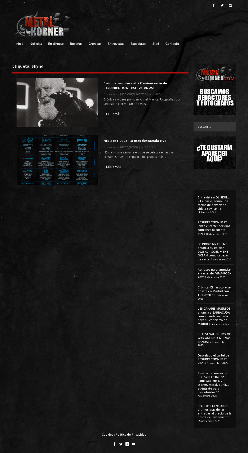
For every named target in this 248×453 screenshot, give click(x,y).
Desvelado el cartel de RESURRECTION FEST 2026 (213, 359)
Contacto (172, 44)
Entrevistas (116, 44)
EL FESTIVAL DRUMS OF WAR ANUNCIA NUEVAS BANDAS (214, 338)
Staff (155, 44)
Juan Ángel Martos (133, 94)
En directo (56, 44)
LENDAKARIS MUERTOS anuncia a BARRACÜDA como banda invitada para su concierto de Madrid (214, 316)
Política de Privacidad (131, 434)
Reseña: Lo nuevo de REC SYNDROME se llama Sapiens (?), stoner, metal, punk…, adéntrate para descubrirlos (213, 382)
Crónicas (95, 44)
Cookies (107, 434)
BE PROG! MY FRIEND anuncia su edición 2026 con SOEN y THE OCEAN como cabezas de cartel (213, 251)
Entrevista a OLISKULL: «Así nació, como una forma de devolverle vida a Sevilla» (214, 203)
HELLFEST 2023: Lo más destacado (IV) (134, 141)
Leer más (113, 114)
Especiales (138, 44)
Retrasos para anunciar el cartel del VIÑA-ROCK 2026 (214, 273)
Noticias (36, 44)
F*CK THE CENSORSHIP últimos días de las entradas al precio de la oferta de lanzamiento (214, 411)
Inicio (19, 44)
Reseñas (76, 44)
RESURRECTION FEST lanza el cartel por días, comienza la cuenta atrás (214, 228)
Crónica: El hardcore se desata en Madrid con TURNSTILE (214, 291)
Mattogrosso (129, 147)
